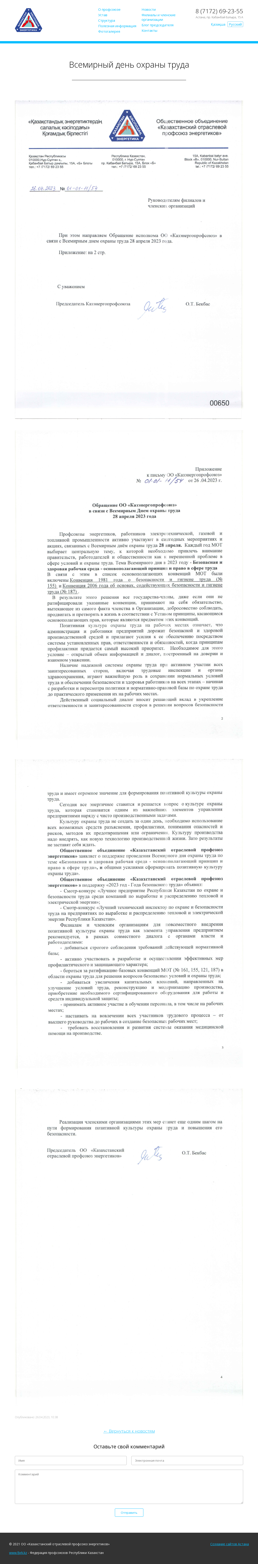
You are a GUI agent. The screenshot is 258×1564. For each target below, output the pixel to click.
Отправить (129, 1513)
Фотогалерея (109, 31)
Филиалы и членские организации (159, 17)
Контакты (149, 30)
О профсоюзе (109, 9)
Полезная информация (117, 26)
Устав (102, 15)
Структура (106, 20)
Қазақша (218, 24)
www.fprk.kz (18, 1553)
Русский (235, 24)
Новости (149, 9)
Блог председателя (158, 25)
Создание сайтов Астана (229, 1544)
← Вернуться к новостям (129, 1431)
